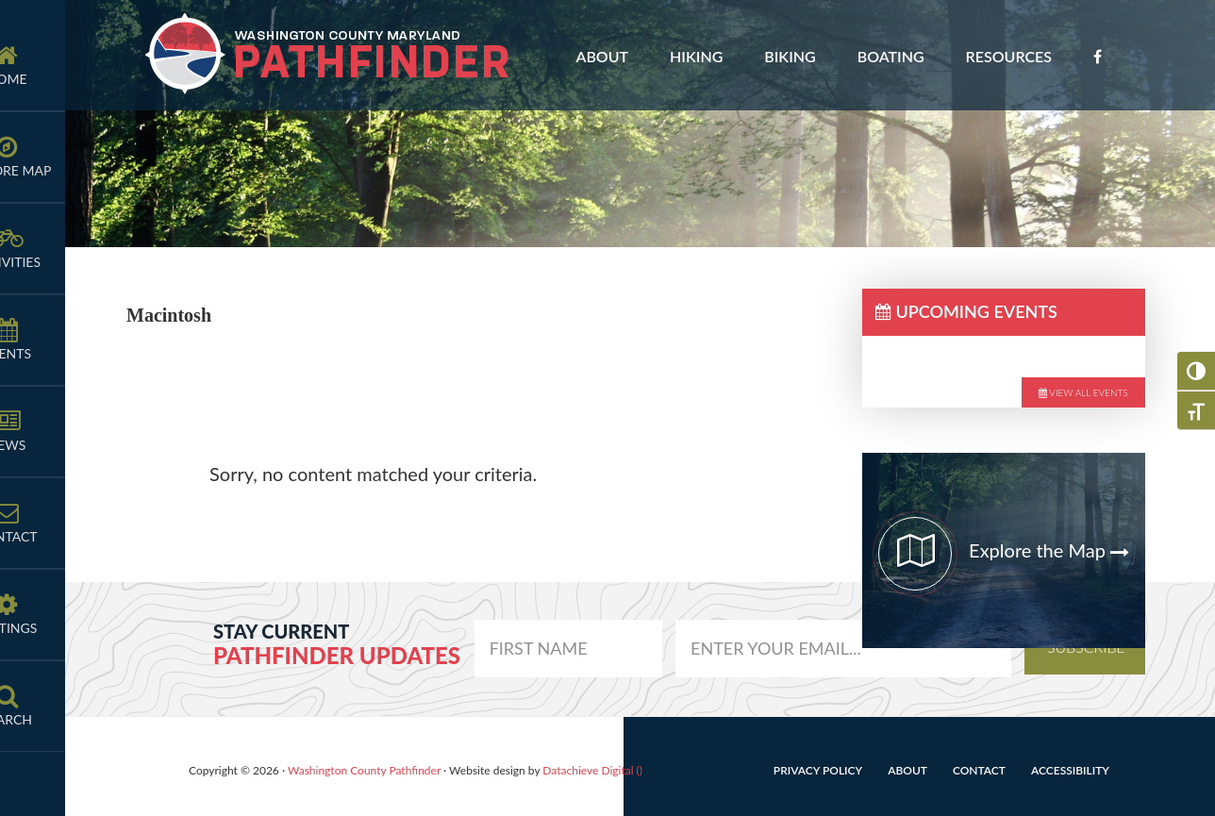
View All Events (1083, 392)
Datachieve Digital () (592, 770)
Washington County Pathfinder (328, 55)
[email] (568, 648)
